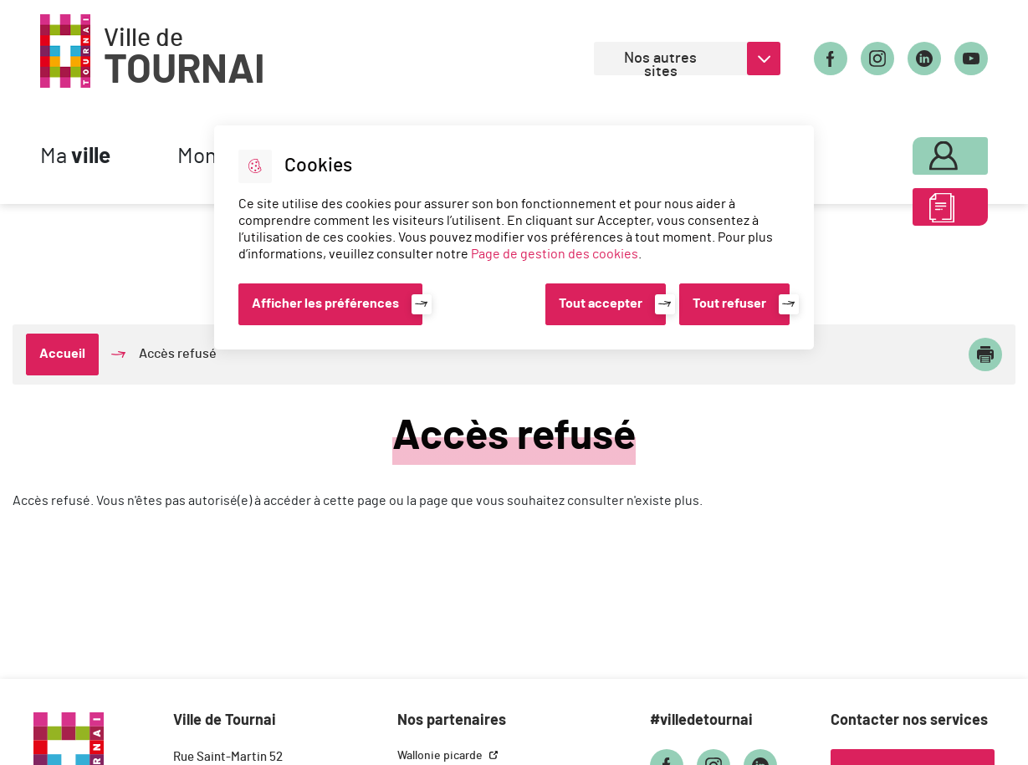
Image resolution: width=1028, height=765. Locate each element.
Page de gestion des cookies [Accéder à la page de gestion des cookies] (554, 254)
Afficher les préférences (325, 303)
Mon (916, 152)
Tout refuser (729, 303)
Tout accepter (600, 303)
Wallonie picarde (441, 756)
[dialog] (514, 237)
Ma (75, 156)
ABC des (916, 212)
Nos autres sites (660, 63)
